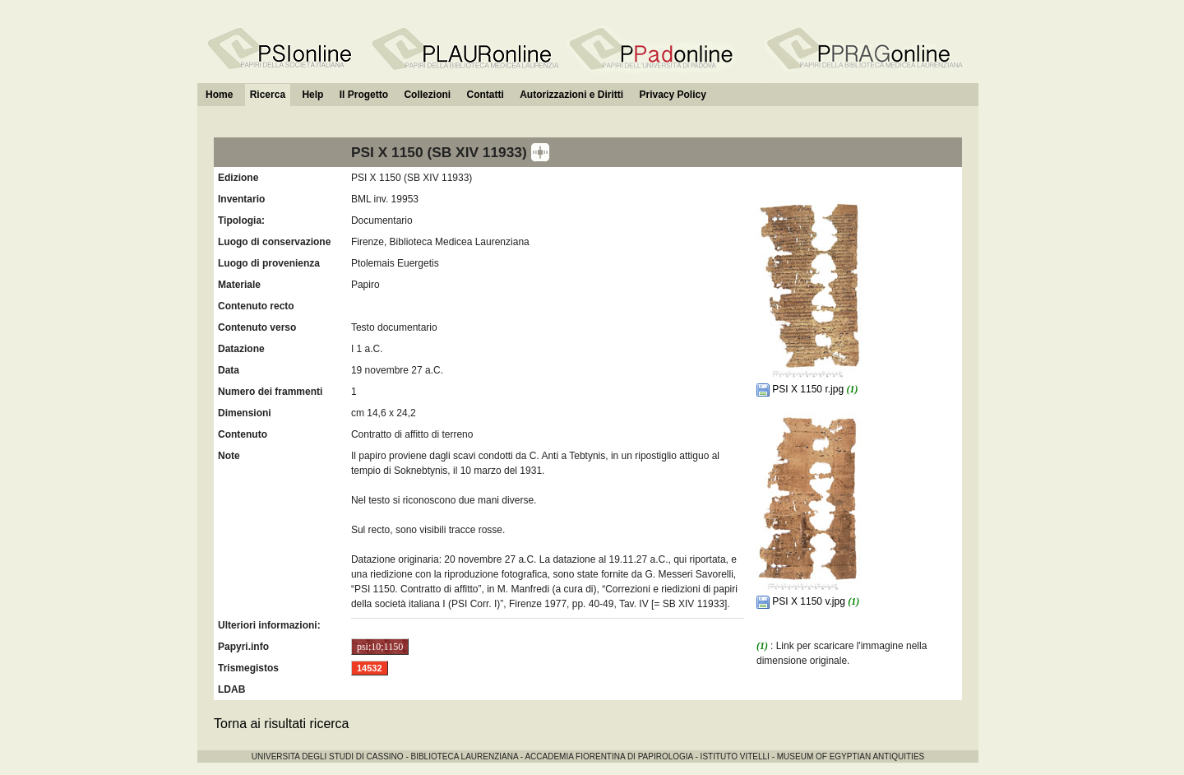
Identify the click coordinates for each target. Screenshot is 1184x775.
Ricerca (267, 94)
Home (219, 94)
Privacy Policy (672, 94)
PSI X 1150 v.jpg (802, 601)
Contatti (484, 94)
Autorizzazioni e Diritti (571, 94)
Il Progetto (364, 94)
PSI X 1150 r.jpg (801, 389)
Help (312, 94)
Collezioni (427, 94)
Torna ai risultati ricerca (281, 724)
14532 (369, 668)
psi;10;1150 (380, 646)
